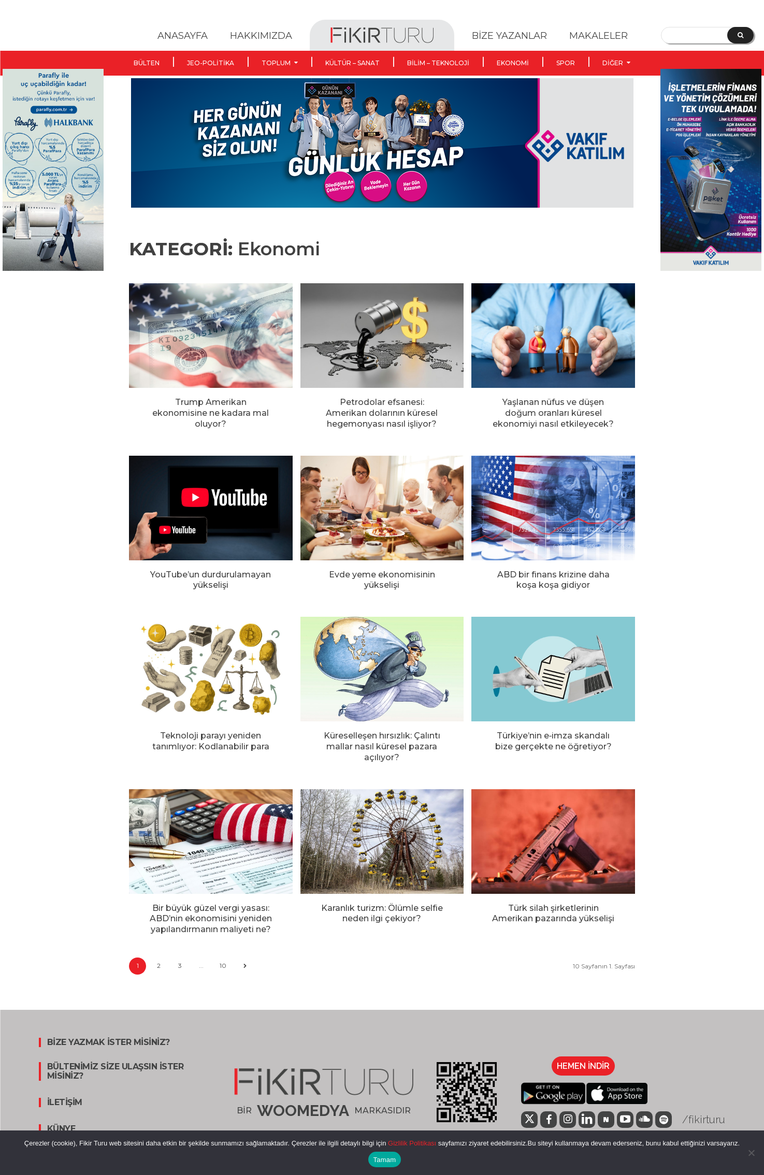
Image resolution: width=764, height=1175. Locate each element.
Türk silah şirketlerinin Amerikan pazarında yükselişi (553, 913)
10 (223, 965)
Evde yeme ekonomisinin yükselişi (382, 580)
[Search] (740, 35)
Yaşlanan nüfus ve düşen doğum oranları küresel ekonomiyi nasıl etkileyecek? (553, 413)
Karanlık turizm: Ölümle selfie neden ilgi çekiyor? (382, 913)
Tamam (384, 1160)
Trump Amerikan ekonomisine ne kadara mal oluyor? (210, 413)
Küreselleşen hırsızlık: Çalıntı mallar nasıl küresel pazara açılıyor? (382, 746)
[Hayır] (751, 1153)
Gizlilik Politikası (411, 1143)
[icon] (529, 1120)
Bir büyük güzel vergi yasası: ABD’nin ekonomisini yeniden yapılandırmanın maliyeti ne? (211, 919)
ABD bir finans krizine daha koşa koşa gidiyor (553, 580)
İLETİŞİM (64, 1102)
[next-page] (244, 966)
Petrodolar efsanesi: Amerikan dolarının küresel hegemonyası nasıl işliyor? (382, 413)
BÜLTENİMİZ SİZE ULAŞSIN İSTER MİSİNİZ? (115, 1071)
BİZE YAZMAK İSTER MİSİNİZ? (108, 1042)
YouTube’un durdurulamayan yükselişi (210, 580)
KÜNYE (61, 1129)
